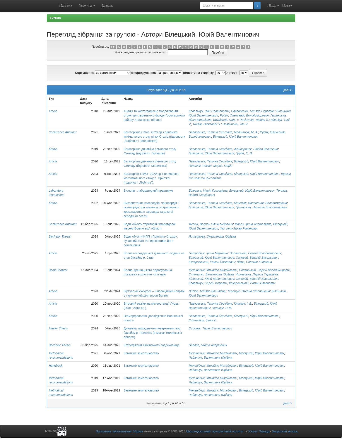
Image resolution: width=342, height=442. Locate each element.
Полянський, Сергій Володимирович (255, 253)
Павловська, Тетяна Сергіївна (253, 111)
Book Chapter (58, 270)
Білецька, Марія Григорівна (208, 190)
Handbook (56, 365)
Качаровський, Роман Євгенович (212, 262)
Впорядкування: (143, 72)
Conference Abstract (62, 132)
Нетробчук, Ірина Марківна (208, 253)
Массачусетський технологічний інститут (215, 431)
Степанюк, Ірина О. (203, 320)
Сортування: (84, 72)
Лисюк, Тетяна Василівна (207, 291)
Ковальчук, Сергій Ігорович (208, 283)
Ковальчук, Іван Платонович (209, 111)
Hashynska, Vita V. (235, 124)
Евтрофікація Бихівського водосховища (152, 345)
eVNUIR (55, 18)
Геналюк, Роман (200, 165)
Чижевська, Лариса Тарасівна (257, 274)
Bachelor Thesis (59, 236)
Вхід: (273, 5)
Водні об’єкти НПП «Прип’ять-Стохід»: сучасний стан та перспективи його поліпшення (151, 241)
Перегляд (87, 5)
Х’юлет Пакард (258, 431)
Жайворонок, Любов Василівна (256, 149)
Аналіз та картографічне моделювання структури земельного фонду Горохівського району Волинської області (154, 115)
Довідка (107, 5)
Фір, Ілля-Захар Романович (239, 228)
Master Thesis (58, 328)
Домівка (65, 5)
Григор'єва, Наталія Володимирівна (261, 207)
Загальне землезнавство (141, 353)
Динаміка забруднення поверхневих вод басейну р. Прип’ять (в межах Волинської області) (153, 333)
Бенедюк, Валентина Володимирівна (260, 203)
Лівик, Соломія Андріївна (254, 262)
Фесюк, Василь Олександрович (211, 224)
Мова (287, 5)
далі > (287, 90)
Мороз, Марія (222, 165)
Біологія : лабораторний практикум (148, 190)
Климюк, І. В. (243, 303)
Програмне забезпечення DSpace (119, 431)
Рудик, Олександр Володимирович (244, 115)
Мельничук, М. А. (246, 132)
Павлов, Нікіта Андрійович (208, 345)
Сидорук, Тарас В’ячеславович (210, 328)
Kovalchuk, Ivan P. (225, 119)
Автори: (232, 72)
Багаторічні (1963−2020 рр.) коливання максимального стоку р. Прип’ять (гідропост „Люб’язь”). (151, 178)
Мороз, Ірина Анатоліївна (253, 224)
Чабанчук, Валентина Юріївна (210, 357)
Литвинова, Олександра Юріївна (212, 236)
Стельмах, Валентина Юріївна (211, 274)
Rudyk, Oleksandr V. (207, 124)
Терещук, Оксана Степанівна (248, 291)
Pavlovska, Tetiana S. (254, 119)
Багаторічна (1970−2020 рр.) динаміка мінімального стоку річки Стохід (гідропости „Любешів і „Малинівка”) (154, 136)
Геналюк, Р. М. (222, 308)
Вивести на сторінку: (199, 72)
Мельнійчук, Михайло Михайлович (213, 270)
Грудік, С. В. (244, 153)
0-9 (113, 47)
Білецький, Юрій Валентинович (235, 136)
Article (53, 111)
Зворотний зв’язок (285, 431)
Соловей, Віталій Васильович (257, 257)
